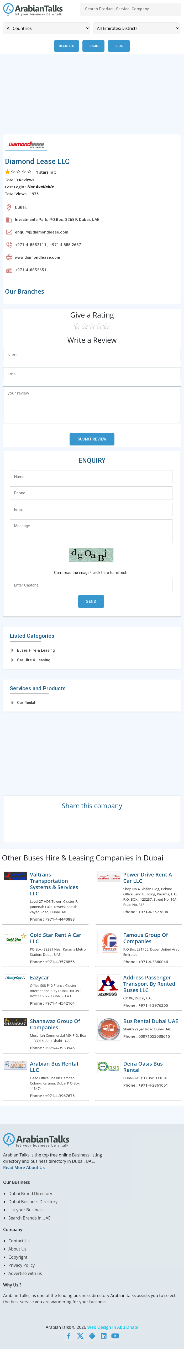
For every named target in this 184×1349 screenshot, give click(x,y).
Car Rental (26, 702)
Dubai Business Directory (32, 1201)
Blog (119, 46)
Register (66, 46)
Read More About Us (24, 1167)
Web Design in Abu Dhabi (112, 1327)
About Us (17, 1249)
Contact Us (19, 1240)
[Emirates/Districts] (136, 28)
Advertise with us (25, 1273)
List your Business (26, 1209)
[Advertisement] (92, 97)
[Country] (46, 28)
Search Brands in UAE (29, 1218)
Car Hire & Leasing (33, 660)
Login (94, 46)
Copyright (17, 1257)
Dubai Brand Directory (30, 1193)
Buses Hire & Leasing (36, 650)
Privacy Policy (21, 1265)
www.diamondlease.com (37, 257)
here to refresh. (114, 572)
